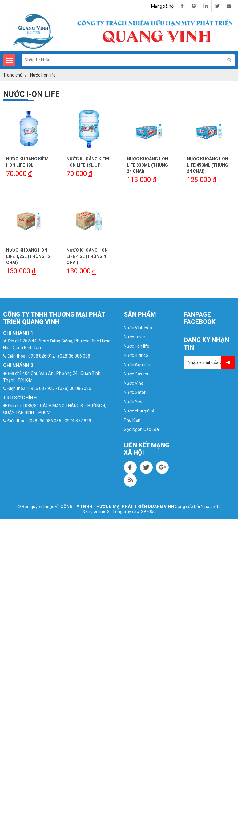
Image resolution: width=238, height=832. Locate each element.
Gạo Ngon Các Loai (142, 429)
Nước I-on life (136, 346)
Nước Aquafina (138, 364)
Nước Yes (133, 401)
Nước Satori (135, 392)
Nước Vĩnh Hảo (138, 327)
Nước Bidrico (136, 355)
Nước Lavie (134, 336)
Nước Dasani (136, 373)
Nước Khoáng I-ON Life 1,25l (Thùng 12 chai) (28, 256)
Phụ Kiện (132, 420)
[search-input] (128, 60)
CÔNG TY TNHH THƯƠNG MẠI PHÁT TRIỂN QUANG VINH (117, 506)
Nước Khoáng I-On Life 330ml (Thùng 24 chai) (147, 165)
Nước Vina (133, 383)
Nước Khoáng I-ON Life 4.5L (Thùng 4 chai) (87, 256)
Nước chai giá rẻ (139, 410)
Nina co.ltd (211, 506)
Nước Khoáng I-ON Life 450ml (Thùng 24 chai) (207, 165)
